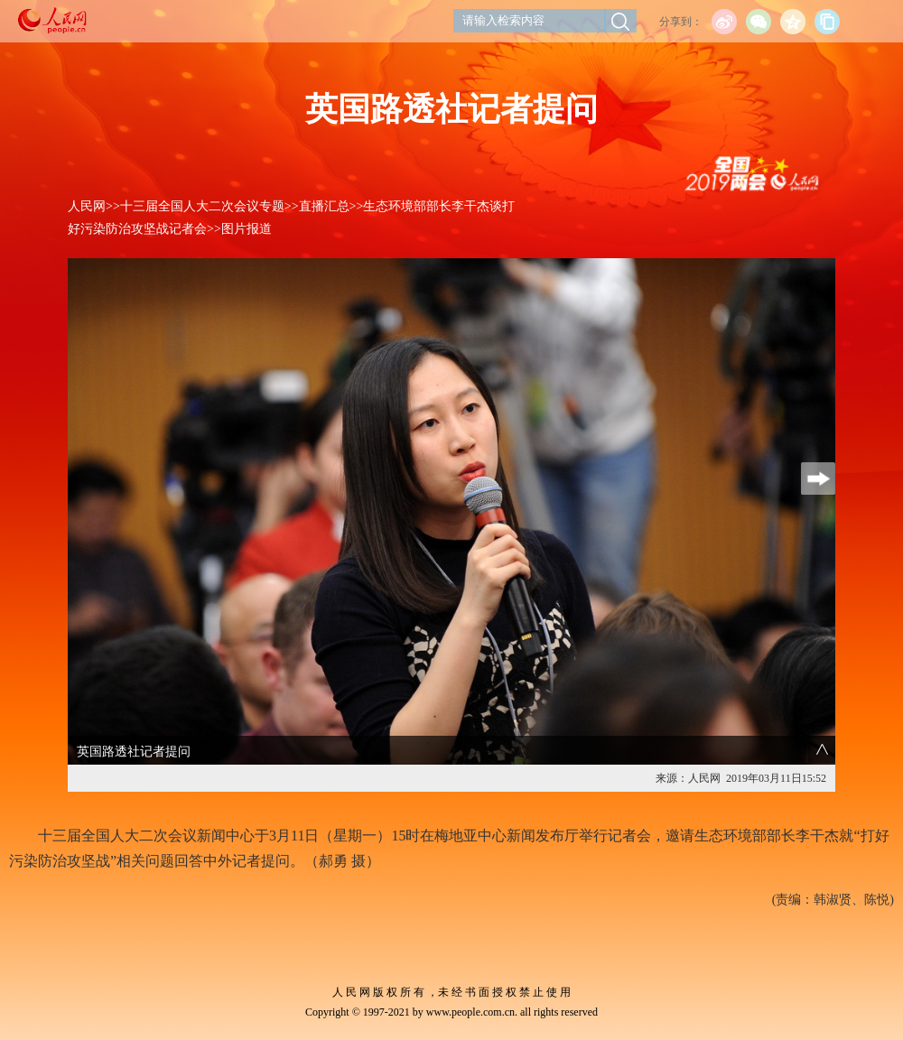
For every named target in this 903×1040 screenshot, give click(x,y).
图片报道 (246, 229)
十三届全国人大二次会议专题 (202, 206)
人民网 (87, 206)
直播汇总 (324, 206)
